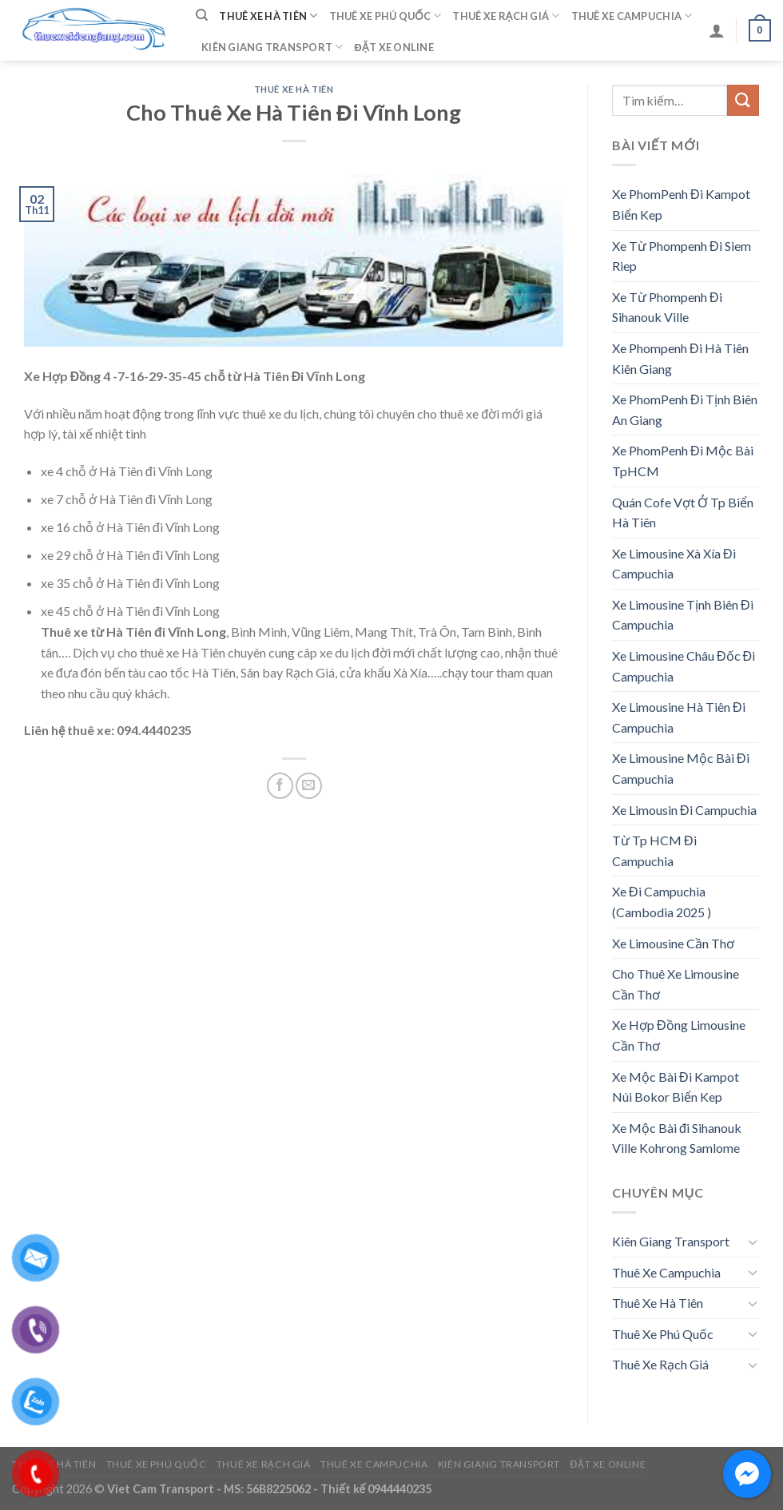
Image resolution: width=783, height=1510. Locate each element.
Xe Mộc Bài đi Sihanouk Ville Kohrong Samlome (676, 1138)
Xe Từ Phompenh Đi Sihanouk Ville (667, 307)
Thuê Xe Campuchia (632, 15)
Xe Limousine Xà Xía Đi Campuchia (674, 564)
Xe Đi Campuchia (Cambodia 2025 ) (661, 902)
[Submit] (743, 100)
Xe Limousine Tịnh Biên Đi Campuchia (682, 615)
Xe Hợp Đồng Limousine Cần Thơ (678, 1035)
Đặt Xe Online (394, 47)
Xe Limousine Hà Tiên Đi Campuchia (678, 717)
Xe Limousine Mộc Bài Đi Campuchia (680, 768)
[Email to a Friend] (309, 786)
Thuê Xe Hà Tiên (268, 15)
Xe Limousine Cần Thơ (673, 943)
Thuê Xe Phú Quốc (385, 15)
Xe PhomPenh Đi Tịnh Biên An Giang (684, 409)
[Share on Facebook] (280, 786)
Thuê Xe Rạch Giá (505, 15)
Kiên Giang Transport (272, 46)
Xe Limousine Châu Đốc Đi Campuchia (683, 666)
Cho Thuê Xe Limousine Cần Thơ (675, 984)
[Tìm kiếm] (202, 15)
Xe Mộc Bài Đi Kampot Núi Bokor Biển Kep (675, 1087)
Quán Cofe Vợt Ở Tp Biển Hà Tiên (682, 512)
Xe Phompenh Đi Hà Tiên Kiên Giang (680, 358)
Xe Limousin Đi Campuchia (684, 809)
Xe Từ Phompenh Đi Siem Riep (681, 256)
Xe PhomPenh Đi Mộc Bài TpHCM (682, 461)
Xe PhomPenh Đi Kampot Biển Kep (681, 204)
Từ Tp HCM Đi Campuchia (654, 850)
